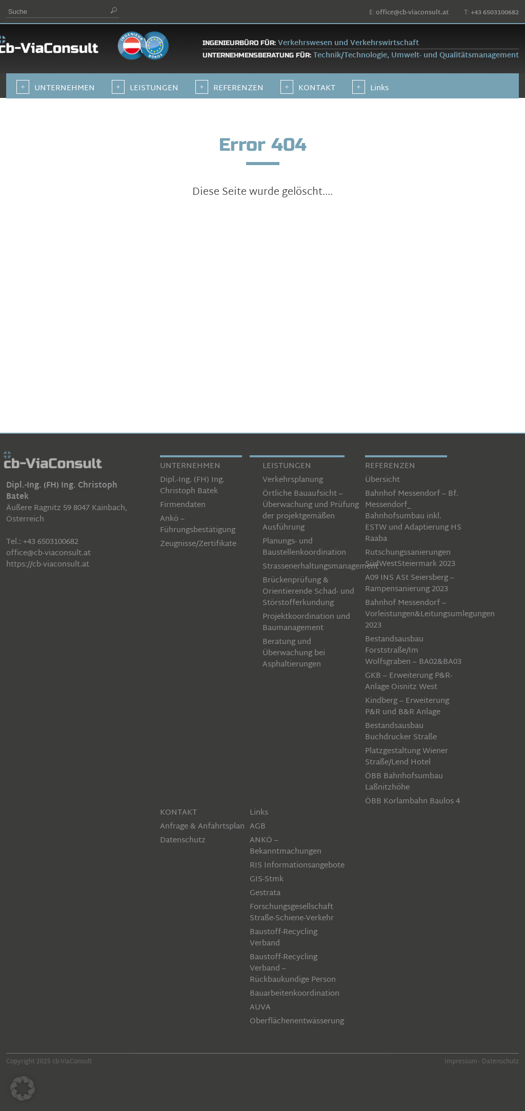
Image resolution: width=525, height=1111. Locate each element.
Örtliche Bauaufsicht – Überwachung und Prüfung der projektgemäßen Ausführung (310, 511)
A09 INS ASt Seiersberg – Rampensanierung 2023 (409, 583)
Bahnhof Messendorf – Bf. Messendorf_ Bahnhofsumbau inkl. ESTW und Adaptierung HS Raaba (413, 516)
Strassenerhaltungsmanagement (320, 567)
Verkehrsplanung (292, 480)
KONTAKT (178, 813)
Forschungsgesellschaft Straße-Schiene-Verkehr (292, 912)
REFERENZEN (390, 466)
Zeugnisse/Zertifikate (198, 544)
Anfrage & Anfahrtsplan (202, 827)
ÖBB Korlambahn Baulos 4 (412, 802)
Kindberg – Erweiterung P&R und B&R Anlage (407, 706)
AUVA (260, 1008)
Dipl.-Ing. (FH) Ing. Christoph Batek (192, 485)
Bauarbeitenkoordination (294, 994)
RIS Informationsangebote (297, 866)
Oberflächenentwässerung (297, 1021)
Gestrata (265, 893)
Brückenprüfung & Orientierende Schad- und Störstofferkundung (308, 592)
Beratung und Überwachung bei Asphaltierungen (293, 653)
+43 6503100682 (495, 12)
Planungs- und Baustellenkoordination (304, 547)
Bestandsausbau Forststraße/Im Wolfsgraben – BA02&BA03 (413, 651)
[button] (22, 1088)
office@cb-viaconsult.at (412, 12)
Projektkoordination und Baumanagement (306, 622)
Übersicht (382, 480)
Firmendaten (183, 505)
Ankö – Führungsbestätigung (197, 524)
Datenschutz (183, 840)
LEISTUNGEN (286, 466)
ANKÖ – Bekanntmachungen (285, 846)
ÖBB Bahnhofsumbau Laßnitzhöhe (404, 782)
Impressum (461, 1061)
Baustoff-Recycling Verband (283, 938)
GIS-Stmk (267, 879)
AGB (258, 827)
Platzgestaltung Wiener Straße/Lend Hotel (406, 757)
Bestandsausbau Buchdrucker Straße (401, 731)
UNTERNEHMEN (190, 466)
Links (259, 813)
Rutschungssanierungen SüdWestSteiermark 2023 (410, 558)
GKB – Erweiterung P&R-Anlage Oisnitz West (408, 681)
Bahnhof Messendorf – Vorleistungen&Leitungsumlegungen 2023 (430, 614)
